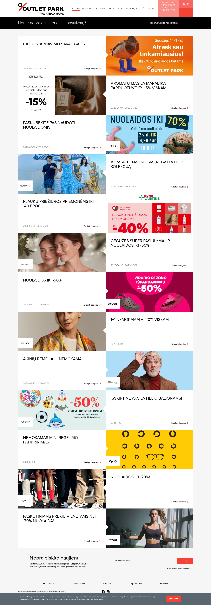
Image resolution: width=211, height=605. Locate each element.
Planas (150, 8)
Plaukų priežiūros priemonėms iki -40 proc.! (58, 203)
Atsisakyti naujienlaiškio (178, 568)
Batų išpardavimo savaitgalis (54, 44)
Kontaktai (164, 583)
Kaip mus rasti (136, 583)
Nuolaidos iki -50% (42, 280)
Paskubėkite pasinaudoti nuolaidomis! (49, 125)
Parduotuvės (114, 8)
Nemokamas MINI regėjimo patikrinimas (50, 440)
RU (188, 4)
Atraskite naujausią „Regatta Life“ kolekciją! (147, 164)
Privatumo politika (59, 591)
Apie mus (107, 583)
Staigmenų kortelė (134, 8)
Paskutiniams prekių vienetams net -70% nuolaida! (60, 518)
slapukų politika (98, 599)
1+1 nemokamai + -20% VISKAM (140, 319)
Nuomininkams (78, 583)
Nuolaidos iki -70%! (130, 477)
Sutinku (173, 599)
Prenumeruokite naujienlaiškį (163, 23)
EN (183, 4)
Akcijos (76, 8)
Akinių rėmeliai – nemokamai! (53, 359)
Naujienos (87, 8)
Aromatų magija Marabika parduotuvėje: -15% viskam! (139, 85)
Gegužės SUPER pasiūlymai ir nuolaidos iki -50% (140, 243)
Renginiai (100, 8)
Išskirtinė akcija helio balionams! (146, 398)
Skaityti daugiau (91, 68)
